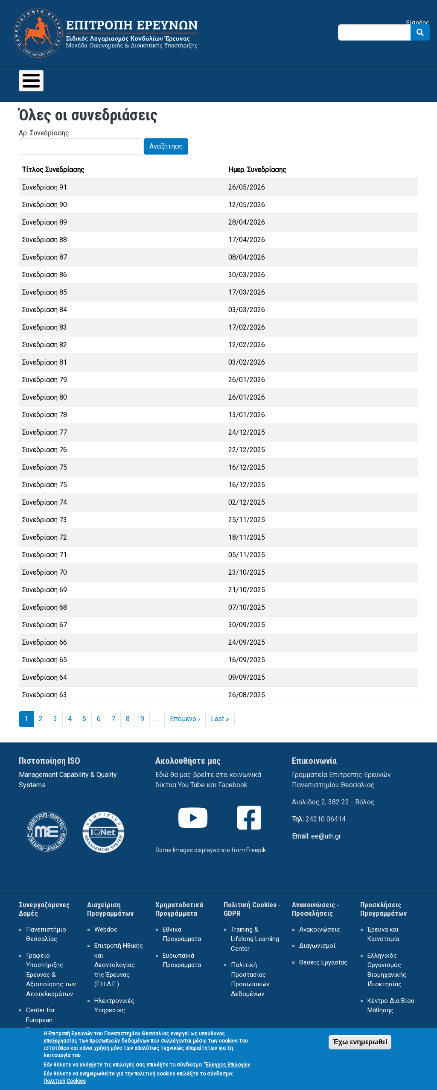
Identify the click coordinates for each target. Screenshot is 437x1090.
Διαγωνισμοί (317, 946)
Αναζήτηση (166, 146)
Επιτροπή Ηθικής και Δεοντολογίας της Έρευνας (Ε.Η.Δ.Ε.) (118, 965)
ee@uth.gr (326, 836)
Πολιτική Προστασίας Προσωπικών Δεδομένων (250, 979)
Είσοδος (417, 22)
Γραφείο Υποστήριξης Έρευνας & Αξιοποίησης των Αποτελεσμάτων (51, 975)
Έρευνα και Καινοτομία (383, 934)
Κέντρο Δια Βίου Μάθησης (390, 1005)
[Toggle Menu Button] (31, 80)
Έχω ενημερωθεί (359, 1046)
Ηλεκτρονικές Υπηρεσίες (114, 1005)
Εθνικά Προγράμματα (182, 934)
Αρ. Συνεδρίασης (44, 133)
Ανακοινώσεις (319, 929)
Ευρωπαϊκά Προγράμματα (182, 960)
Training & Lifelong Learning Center (255, 939)
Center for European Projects (40, 1019)
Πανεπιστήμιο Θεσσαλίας (46, 934)
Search (420, 32)
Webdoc (105, 929)
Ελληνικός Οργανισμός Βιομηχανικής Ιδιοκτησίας (386, 970)
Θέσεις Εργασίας (323, 962)
